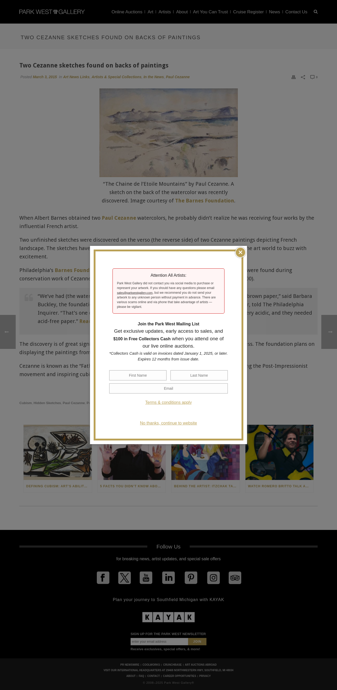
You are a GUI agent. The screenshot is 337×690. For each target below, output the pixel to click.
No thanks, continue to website (168, 423)
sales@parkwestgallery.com (135, 292)
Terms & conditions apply (168, 402)
